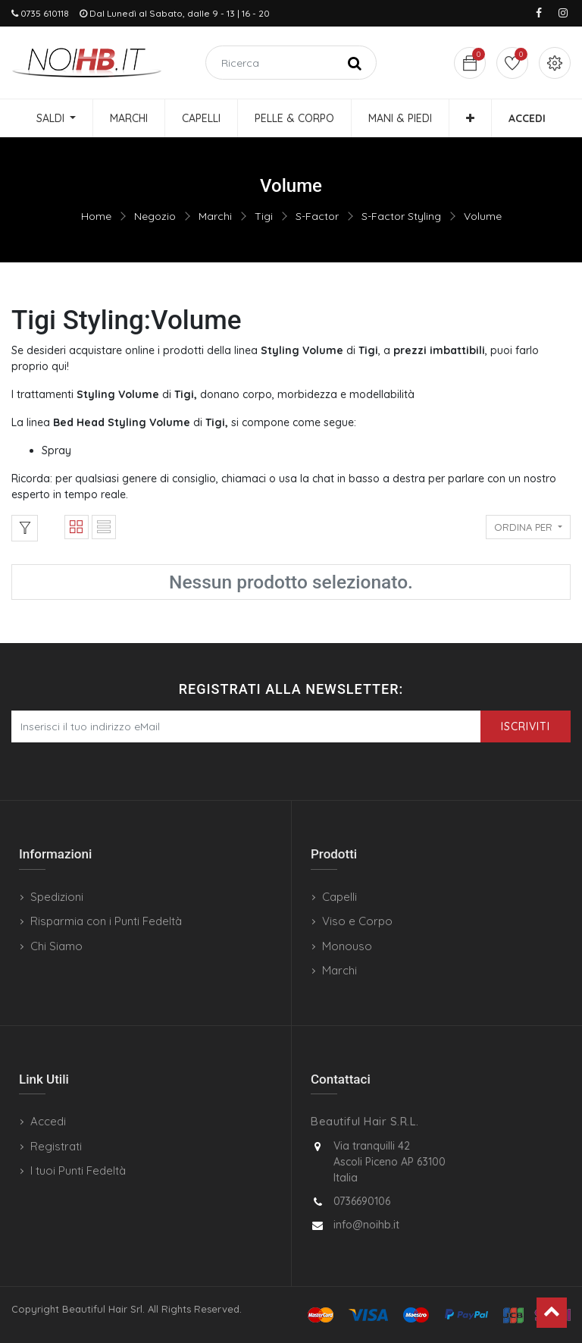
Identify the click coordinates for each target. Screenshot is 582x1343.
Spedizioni (56, 897)
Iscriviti (525, 726)
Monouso (347, 946)
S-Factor (317, 216)
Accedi (48, 1121)
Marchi (215, 216)
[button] (470, 118)
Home (96, 216)
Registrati (56, 1146)
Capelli (339, 897)
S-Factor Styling (401, 216)
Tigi (264, 216)
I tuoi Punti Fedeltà (78, 1170)
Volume (483, 216)
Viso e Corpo (357, 921)
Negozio (155, 216)
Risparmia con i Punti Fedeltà (106, 921)
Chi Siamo (56, 946)
